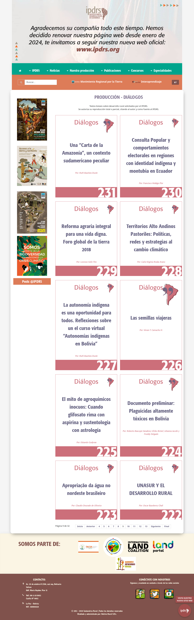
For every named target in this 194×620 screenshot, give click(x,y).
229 (107, 271)
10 (128, 526)
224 (171, 451)
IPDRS (34, 70)
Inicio (80, 526)
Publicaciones (111, 70)
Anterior (90, 526)
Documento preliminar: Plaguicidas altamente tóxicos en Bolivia (150, 411)
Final (166, 526)
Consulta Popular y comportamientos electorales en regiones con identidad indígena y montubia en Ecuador (151, 155)
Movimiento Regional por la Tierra (101, 81)
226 (171, 365)
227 (107, 365)
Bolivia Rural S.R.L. (109, 614)
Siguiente (156, 526)
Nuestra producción (80, 70)
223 (107, 514)
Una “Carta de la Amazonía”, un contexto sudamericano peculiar (86, 153)
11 (134, 526)
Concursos (135, 70)
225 (107, 451)
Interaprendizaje (151, 81)
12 (140, 526)
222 (171, 514)
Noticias (53, 70)
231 (107, 192)
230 (171, 192)
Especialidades (161, 70)
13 (146, 526)
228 (171, 271)
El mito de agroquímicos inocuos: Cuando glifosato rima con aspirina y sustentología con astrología (86, 414)
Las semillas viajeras (151, 318)
